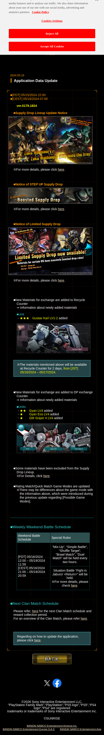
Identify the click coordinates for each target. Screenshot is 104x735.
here (61, 169)
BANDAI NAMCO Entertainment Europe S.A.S (28, 729)
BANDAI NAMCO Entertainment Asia (80, 729)
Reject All (52, 29)
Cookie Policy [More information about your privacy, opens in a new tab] (40, 7)
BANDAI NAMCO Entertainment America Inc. (52, 725)
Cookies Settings (51, 16)
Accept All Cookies (52, 42)
